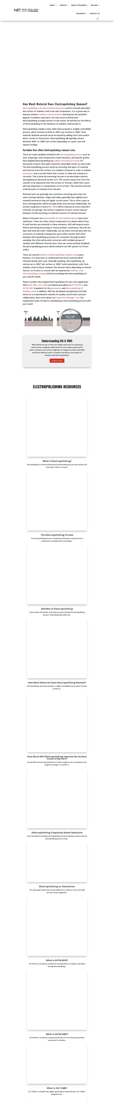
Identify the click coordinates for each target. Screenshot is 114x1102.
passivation (28, 173)
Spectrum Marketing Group (68, 761)
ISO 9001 (33, 285)
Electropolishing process (71, 154)
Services (63, 5)
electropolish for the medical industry (60, 218)
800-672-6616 (62, 735)
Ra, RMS (53, 206)
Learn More (57, 361)
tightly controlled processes (67, 160)
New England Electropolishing (32, 761)
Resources (80, 13)
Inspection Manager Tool (67, 297)
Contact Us (95, 13)
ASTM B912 (77, 285)
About (52, 5)
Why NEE (94, 5)
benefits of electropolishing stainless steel (58, 254)
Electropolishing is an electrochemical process (44, 108)
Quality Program (78, 5)
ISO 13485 (43, 285)
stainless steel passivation (50, 114)
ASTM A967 (28, 288)
